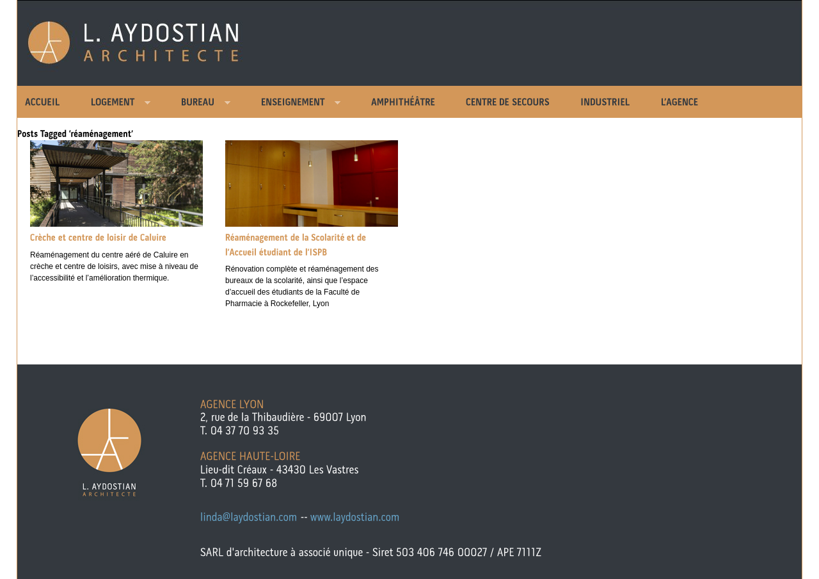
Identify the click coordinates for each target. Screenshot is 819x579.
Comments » (110, 301)
